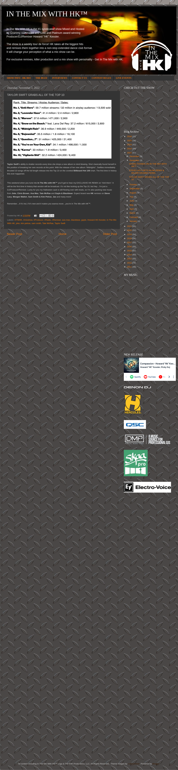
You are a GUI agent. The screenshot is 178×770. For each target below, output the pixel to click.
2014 (129, 254)
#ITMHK (18, 220)
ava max (66, 220)
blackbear (75, 220)
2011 (129, 267)
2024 (129, 144)
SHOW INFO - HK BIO (19, 78)
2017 (129, 242)
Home (62, 234)
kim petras (25, 223)
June (132, 201)
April (132, 209)
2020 (129, 230)
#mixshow (27, 220)
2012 (129, 263)
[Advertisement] (136, 544)
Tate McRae (47, 223)
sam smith (36, 223)
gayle (83, 220)
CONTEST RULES (101, 78)
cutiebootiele (134, 764)
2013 (129, 258)
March (133, 213)
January (134, 221)
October (134, 184)
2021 (129, 226)
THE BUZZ (41, 78)
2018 (129, 238)
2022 (129, 153)
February (134, 217)
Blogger (155, 764)
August (133, 193)
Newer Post (14, 234)
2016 (129, 246)
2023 (129, 148)
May (132, 205)
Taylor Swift (59, 223)
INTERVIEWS (59, 78)
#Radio (47, 220)
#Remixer (56, 220)
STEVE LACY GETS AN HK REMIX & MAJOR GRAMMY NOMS (146, 171)
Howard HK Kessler (96, 220)
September (135, 188)
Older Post (110, 234)
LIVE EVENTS (123, 78)
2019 (129, 234)
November (135, 160)
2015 (129, 250)
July (132, 197)
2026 (129, 136)
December (135, 156)
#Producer (38, 220)
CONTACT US (79, 78)
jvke (18, 223)
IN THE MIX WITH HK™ (46, 14)
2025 (129, 140)
